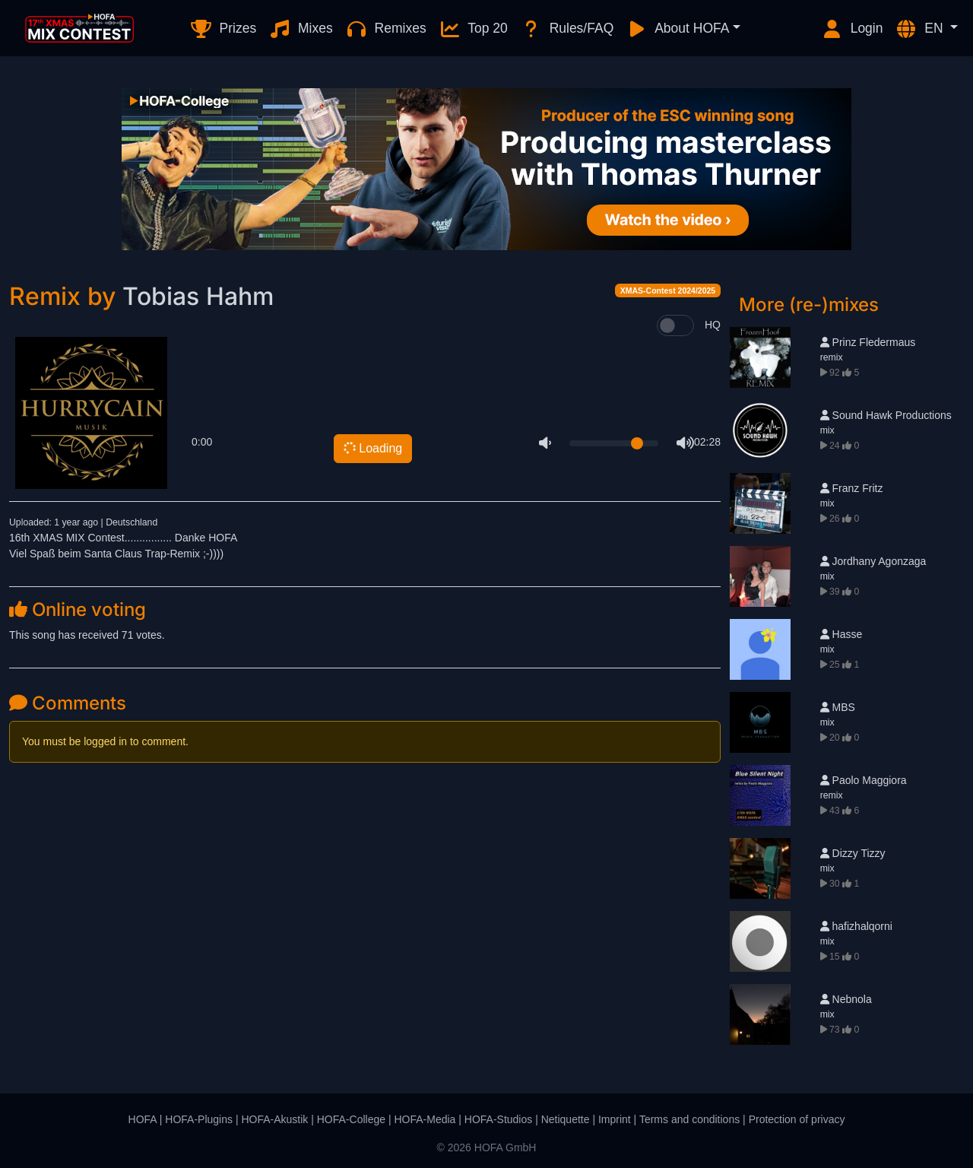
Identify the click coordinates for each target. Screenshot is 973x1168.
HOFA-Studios (498, 1119)
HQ (713, 325)
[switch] (675, 325)
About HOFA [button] (677, 29)
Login (852, 29)
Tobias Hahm (198, 296)
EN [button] (920, 29)
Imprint (614, 1119)
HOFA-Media (424, 1119)
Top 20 (473, 29)
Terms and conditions (689, 1119)
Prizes (223, 29)
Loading (372, 448)
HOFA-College (351, 1119)
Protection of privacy (797, 1119)
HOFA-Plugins (199, 1119)
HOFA (142, 1119)
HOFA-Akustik (274, 1119)
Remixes (385, 29)
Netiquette (565, 1119)
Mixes (300, 29)
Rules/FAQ (566, 29)
